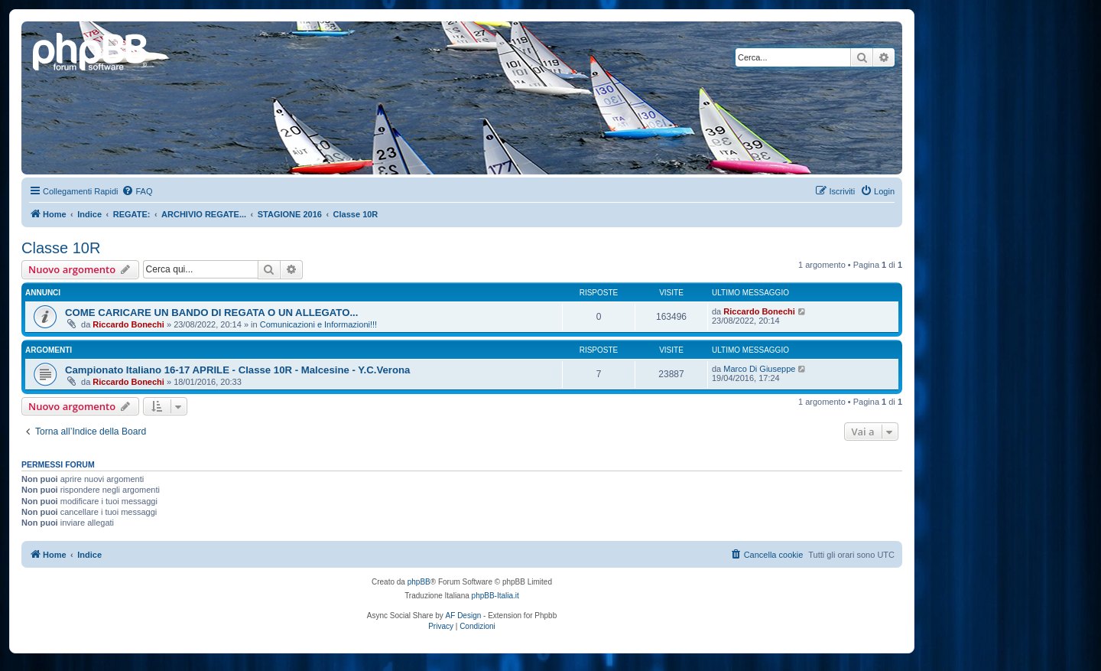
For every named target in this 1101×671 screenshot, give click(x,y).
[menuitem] (137, 191)
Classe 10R (60, 247)
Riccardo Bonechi (128, 324)
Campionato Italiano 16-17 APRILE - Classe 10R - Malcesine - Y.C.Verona (237, 370)
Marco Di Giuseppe (759, 368)
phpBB (419, 582)
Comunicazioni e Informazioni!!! (318, 324)
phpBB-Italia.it (495, 595)
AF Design (464, 615)
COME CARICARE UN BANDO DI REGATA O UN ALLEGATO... (211, 312)
